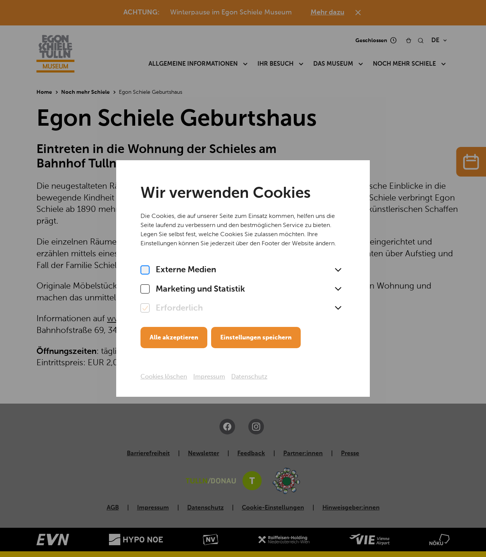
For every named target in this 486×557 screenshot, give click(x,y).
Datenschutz (249, 377)
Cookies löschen (163, 377)
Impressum (209, 377)
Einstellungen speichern (256, 338)
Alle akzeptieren (174, 338)
